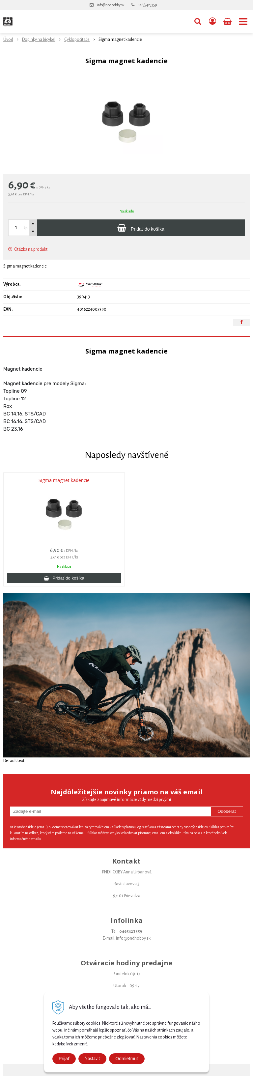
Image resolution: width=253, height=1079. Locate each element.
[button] (198, 21)
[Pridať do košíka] (141, 227)
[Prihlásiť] (212, 21)
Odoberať (226, 811)
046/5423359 (147, 5)
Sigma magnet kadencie (64, 480)
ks (26, 228)
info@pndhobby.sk (110, 5)
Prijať (64, 1058)
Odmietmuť (126, 1058)
